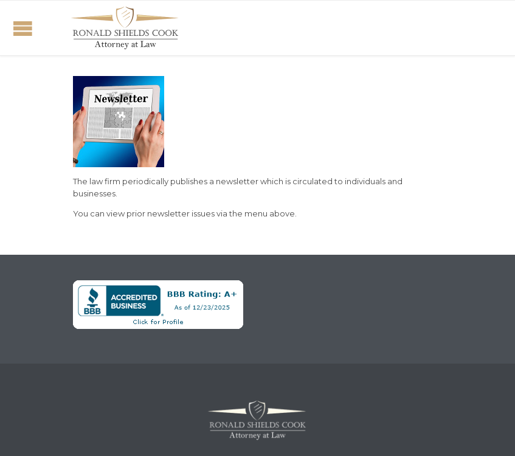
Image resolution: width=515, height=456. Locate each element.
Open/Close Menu (23, 28)
